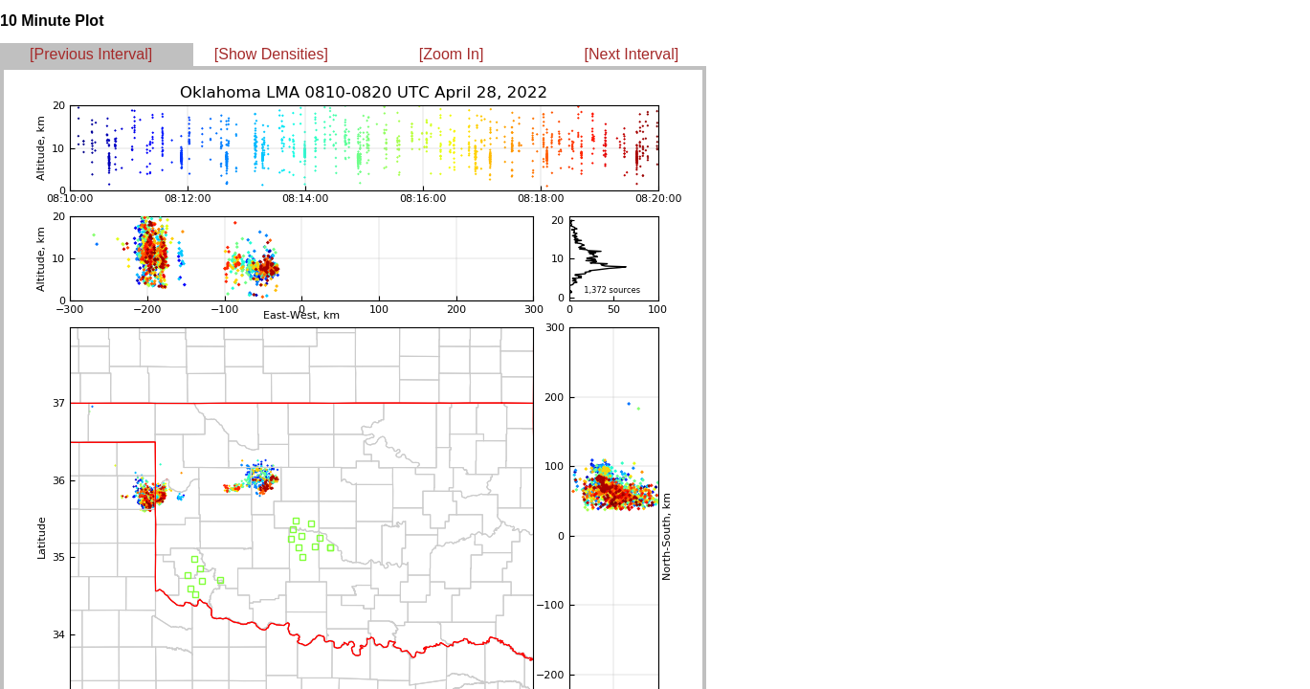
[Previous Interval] (91, 54)
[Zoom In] (451, 54)
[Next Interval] (632, 54)
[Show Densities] (271, 54)
